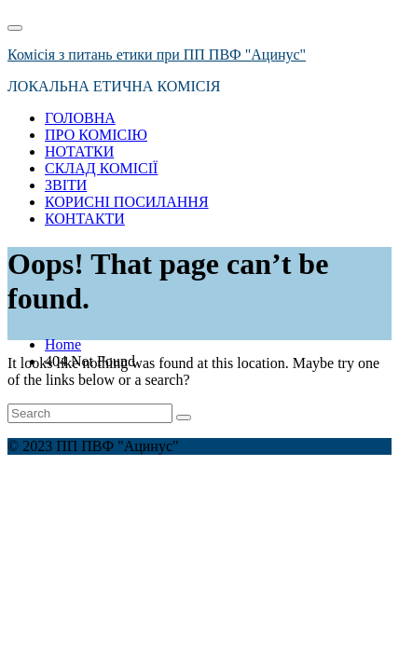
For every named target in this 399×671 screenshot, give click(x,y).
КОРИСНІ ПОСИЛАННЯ (127, 202)
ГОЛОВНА (80, 118)
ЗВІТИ (66, 185)
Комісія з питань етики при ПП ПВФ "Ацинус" (156, 54)
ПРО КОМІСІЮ (96, 135)
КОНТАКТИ (85, 218)
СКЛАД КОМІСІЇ (101, 168)
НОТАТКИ (79, 151)
